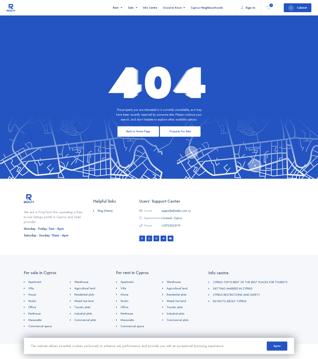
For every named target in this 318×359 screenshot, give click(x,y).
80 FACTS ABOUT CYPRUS (229, 301)
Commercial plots (85, 320)
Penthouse (34, 313)
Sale (132, 8)
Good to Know (174, 8)
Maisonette (35, 320)
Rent (117, 8)
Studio (32, 301)
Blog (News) (105, 211)
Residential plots (84, 294)
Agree (277, 346)
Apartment (34, 282)
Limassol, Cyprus (171, 218)
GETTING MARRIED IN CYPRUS (232, 288)
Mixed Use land (84, 301)
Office (32, 307)
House (32, 294)
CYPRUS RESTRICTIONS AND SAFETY (236, 295)
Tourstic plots (82, 307)
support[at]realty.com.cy (176, 211)
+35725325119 (170, 226)
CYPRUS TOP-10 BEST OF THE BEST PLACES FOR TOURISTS (250, 282)
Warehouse (81, 282)
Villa (31, 288)
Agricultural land (84, 288)
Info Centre (150, 8)
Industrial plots (83, 313)
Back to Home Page (138, 131)
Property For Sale (180, 131)
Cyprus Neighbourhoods (207, 8)
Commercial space (40, 326)
